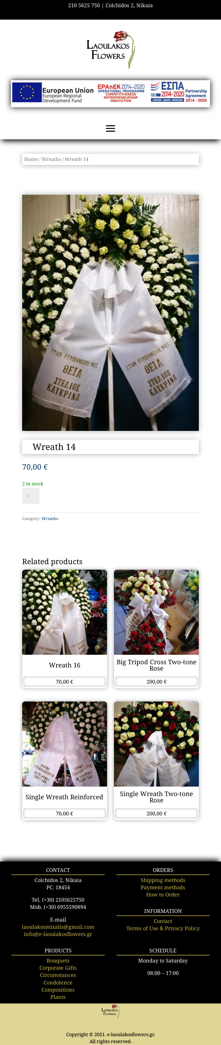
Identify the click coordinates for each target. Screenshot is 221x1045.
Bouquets (58, 960)
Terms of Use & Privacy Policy (163, 928)
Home (31, 159)
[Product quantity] (30, 496)
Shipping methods (163, 880)
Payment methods (163, 887)
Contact (163, 921)
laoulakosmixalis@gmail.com (58, 926)
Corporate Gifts (58, 967)
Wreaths (51, 159)
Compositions (58, 989)
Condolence (58, 982)
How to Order (163, 894)
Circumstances (58, 974)
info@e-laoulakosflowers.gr (58, 933)
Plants (58, 996)
